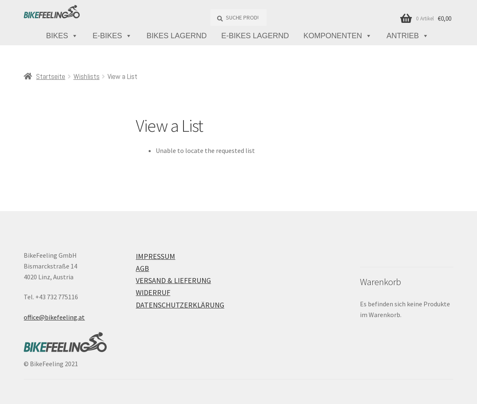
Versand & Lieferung (173, 280)
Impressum (155, 256)
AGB (142, 268)
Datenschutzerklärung (180, 305)
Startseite (50, 76)
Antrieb (407, 36)
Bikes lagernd (177, 36)
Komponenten (337, 36)
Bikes (62, 36)
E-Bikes (112, 36)
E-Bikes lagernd (255, 36)
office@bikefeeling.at (54, 317)
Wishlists (86, 76)
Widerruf (153, 292)
